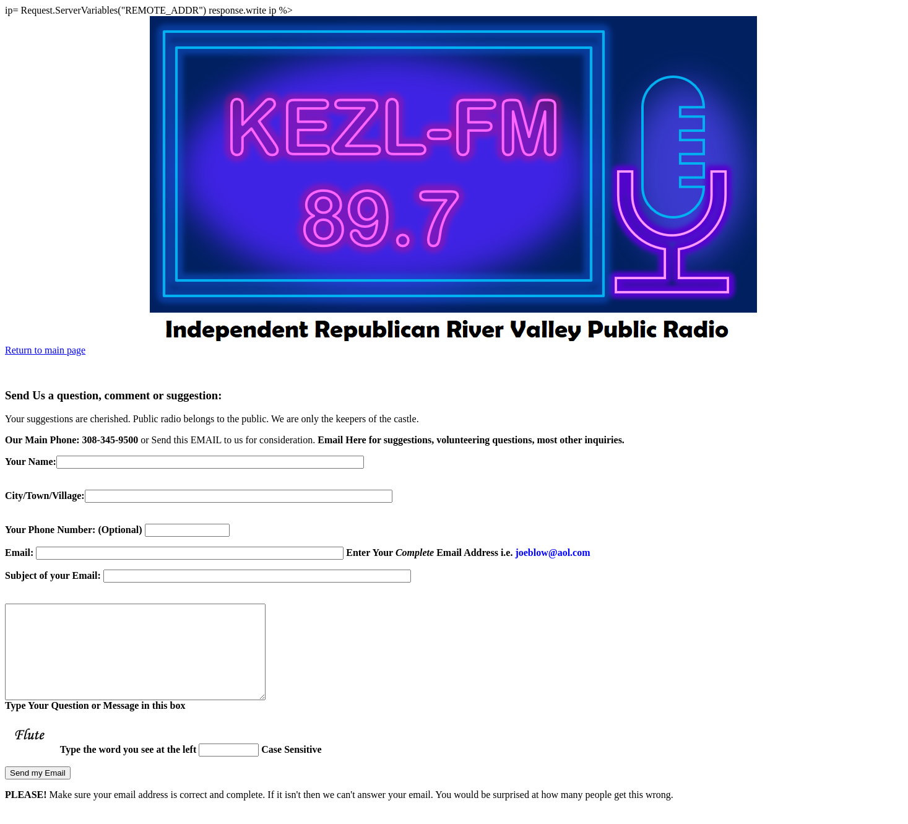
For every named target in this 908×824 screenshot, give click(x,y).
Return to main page (45, 350)
